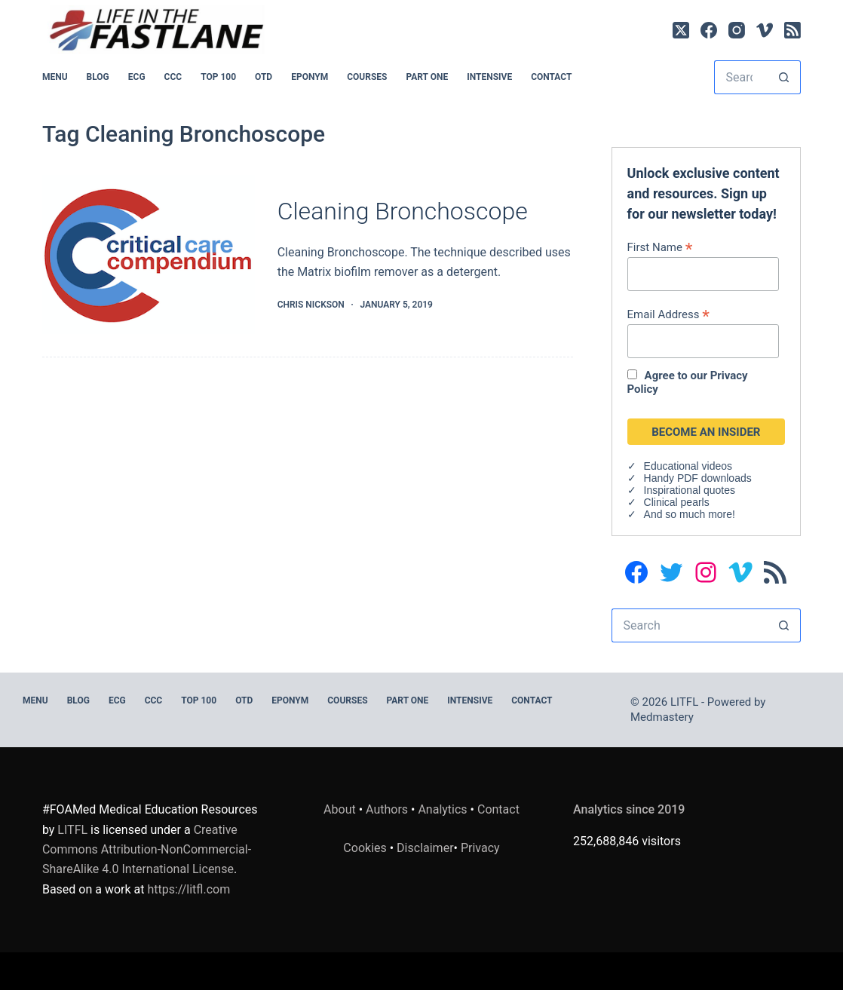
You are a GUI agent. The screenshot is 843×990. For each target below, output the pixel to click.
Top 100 (218, 77)
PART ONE (427, 77)
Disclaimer (425, 848)
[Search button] (784, 77)
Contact (551, 77)
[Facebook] (708, 30)
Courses (367, 77)
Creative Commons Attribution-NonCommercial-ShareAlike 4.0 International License (146, 850)
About (339, 809)
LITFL (72, 830)
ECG (137, 77)
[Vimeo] (764, 30)
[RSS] (792, 30)
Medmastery (662, 717)
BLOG (98, 77)
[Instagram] (736, 30)
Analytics (442, 809)
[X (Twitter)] (681, 30)
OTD (263, 77)
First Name (660, 247)
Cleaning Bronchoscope (402, 211)
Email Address (668, 314)
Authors (387, 809)
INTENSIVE (489, 77)
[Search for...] (741, 77)
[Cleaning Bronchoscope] (148, 254)
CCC (173, 77)
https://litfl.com (188, 889)
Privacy (480, 848)
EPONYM (309, 77)
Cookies (366, 848)
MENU (55, 77)
